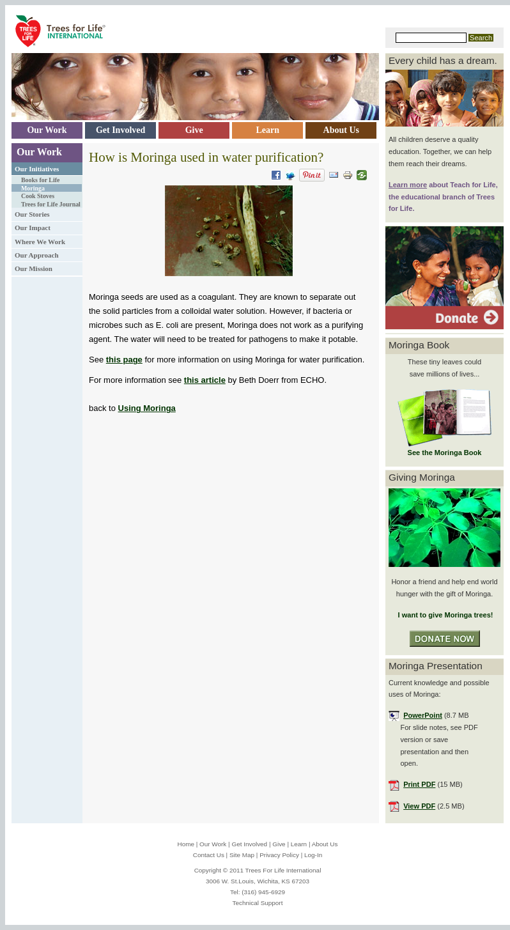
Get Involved (249, 844)
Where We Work (40, 241)
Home (186, 844)
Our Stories (32, 214)
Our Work (39, 151)
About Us (325, 844)
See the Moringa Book (445, 452)
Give (278, 844)
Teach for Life (473, 185)
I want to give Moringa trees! (444, 615)
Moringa (33, 188)
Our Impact (32, 227)
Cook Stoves (37, 195)
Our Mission (33, 268)
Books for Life (40, 179)
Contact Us (208, 854)
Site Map (241, 854)
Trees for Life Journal (51, 204)
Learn (299, 844)
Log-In (313, 854)
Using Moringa (147, 408)
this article (205, 380)
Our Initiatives (37, 169)
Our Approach (37, 255)
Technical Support (258, 902)
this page (124, 359)
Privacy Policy (279, 854)
